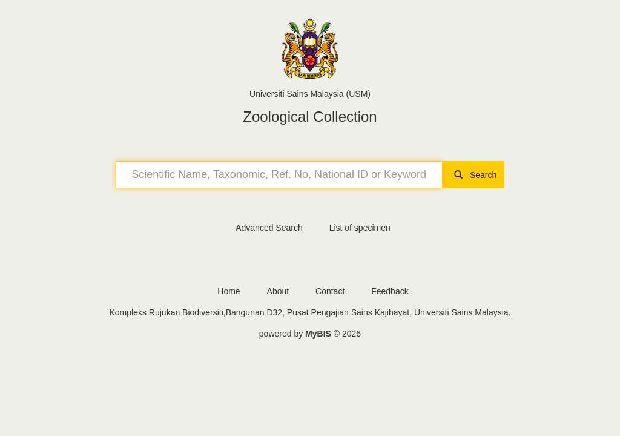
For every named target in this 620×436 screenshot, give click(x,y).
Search (473, 175)
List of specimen (360, 228)
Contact (330, 291)
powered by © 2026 (310, 334)
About (278, 291)
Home (228, 291)
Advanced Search (269, 228)
